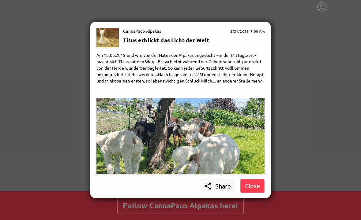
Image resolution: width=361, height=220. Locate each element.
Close (252, 185)
